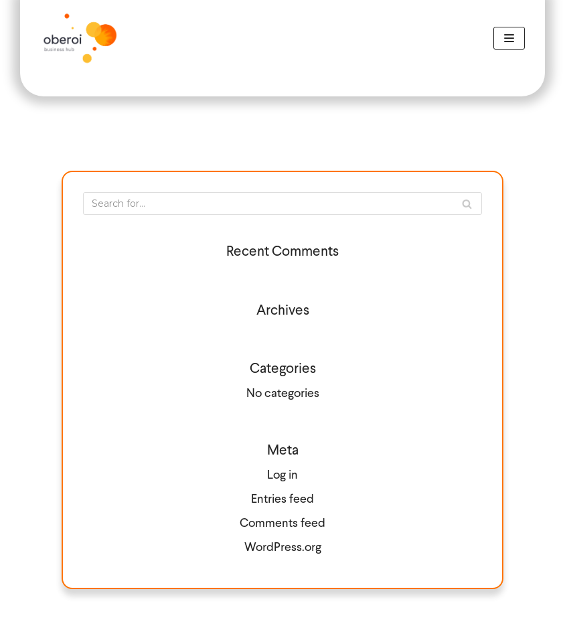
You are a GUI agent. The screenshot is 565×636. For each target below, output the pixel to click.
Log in (282, 475)
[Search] (282, 203)
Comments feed (282, 524)
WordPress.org (282, 548)
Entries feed (282, 499)
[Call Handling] (80, 38)
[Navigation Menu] (509, 38)
